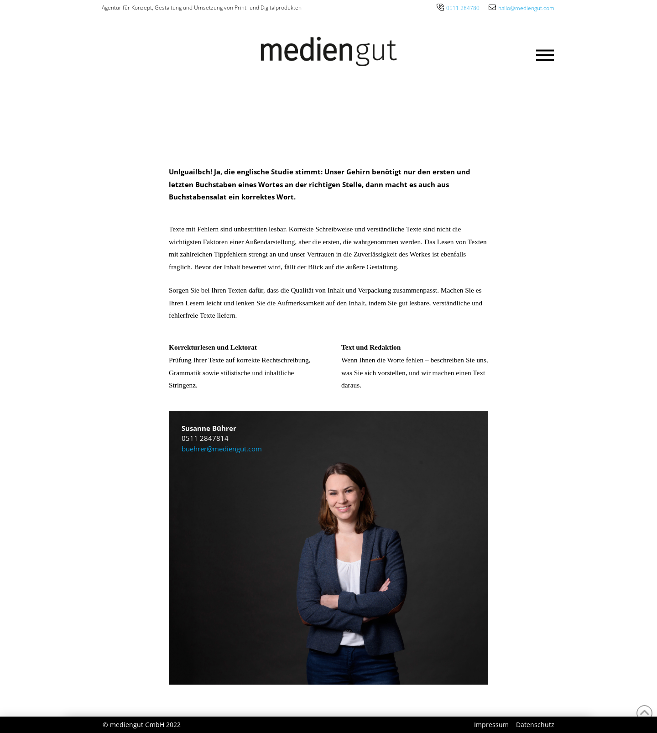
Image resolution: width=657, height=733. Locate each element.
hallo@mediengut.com (526, 7)
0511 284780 (463, 7)
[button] (545, 55)
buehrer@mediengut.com (222, 449)
